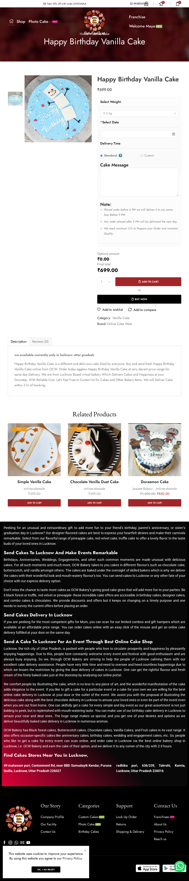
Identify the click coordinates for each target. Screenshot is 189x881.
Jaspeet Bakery (143, 488)
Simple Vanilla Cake (34, 482)
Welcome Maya (145, 26)
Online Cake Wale (119, 324)
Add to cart (150, 282)
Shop (21, 21)
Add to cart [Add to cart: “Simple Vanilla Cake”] (34, 502)
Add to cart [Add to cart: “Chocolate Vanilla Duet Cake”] (94, 502)
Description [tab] (19, 341)
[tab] (18, 341)
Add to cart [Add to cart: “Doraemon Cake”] (154, 502)
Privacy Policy (72, 858)
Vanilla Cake (121, 318)
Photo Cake (43, 21)
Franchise (137, 17)
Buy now (141, 299)
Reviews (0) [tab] (40, 341)
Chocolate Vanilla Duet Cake (94, 482)
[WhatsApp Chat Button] (179, 866)
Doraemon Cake (155, 482)
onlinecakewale (34, 488)
